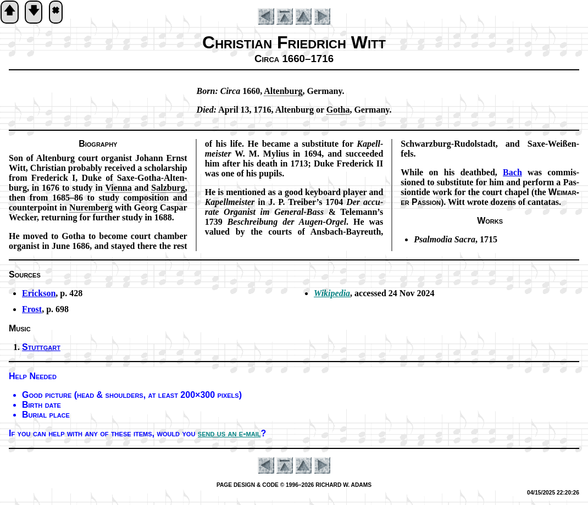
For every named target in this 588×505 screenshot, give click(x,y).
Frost (32, 309)
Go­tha (338, 109)
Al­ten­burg (283, 91)
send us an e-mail (229, 433)
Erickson (39, 293)
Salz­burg (168, 187)
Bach (512, 172)
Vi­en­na (118, 187)
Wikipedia (332, 293)
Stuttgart (41, 347)
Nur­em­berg (91, 207)
